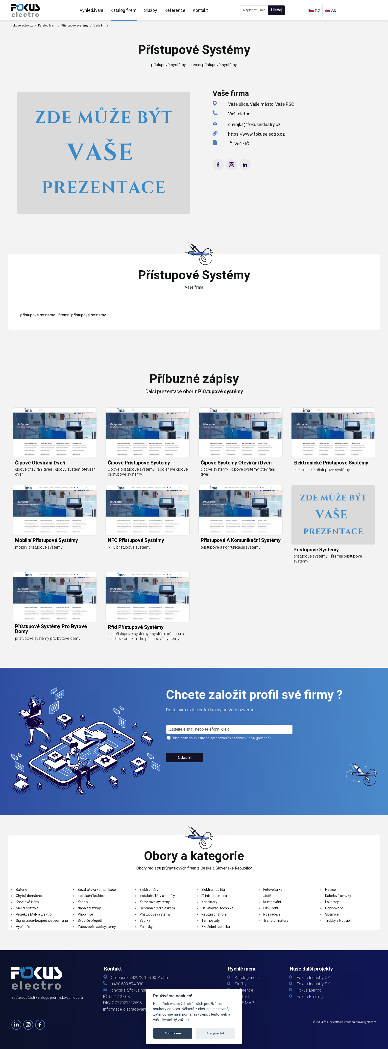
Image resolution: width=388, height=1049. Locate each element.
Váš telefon (239, 113)
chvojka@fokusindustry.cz (254, 124)
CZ (314, 10)
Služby (150, 10)
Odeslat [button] (185, 763)
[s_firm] (229, 735)
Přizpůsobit (215, 1033)
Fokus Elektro (308, 990)
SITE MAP (244, 1003)
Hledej (276, 10)
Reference (175, 10)
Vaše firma (101, 25)
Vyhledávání (91, 10)
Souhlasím (173, 1033)
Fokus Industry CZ (313, 977)
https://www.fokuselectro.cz (256, 134)
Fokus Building (309, 997)
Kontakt (200, 10)
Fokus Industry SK (313, 984)
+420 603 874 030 (127, 984)
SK (331, 10)
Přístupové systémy (74, 25)
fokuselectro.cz (22, 25)
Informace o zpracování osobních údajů (139, 1009)
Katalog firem (124, 10)
